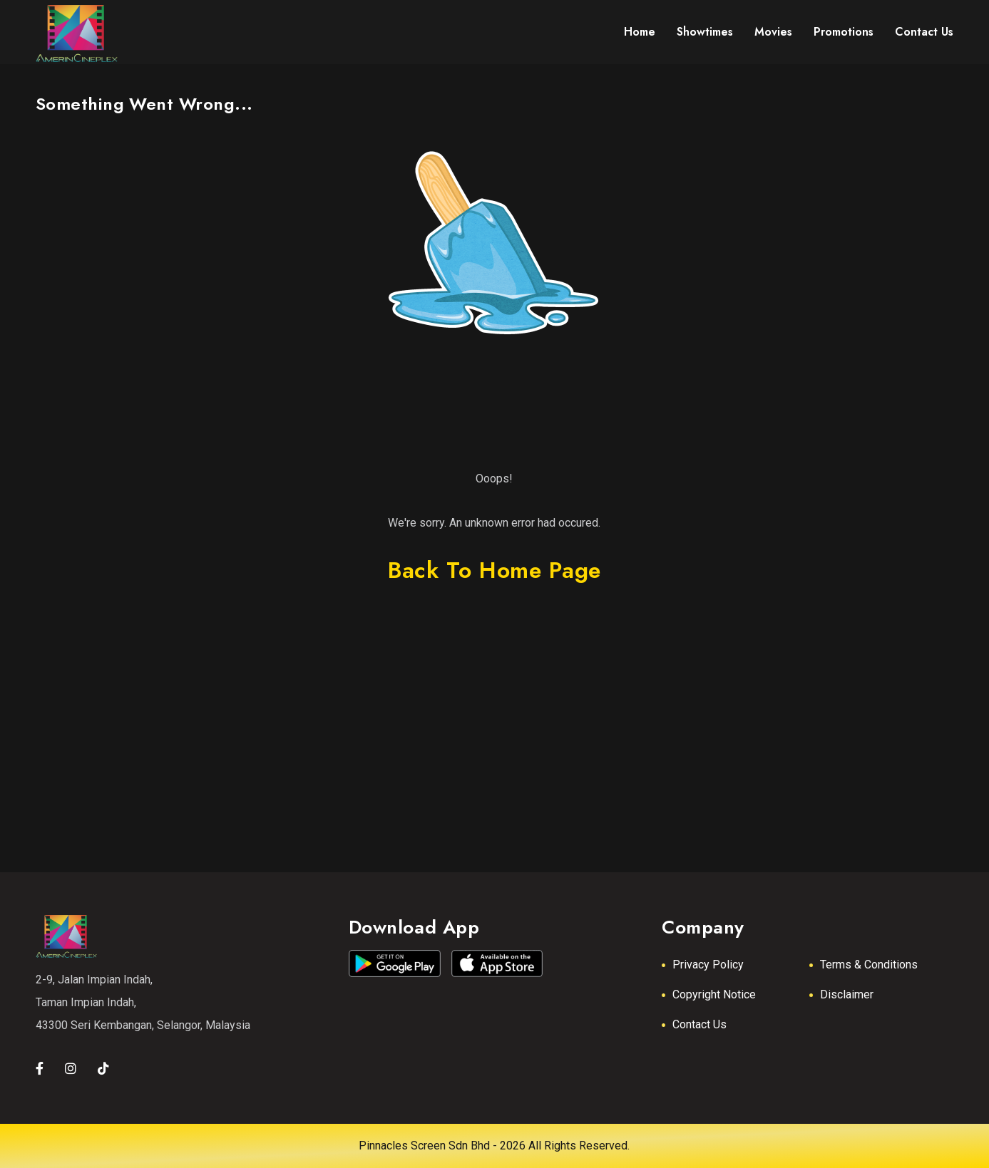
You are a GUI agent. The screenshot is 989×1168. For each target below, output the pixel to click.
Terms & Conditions (869, 964)
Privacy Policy (708, 964)
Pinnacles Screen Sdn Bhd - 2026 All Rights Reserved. (494, 1145)
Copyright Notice (714, 994)
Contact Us (699, 1024)
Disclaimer (846, 994)
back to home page (494, 570)
